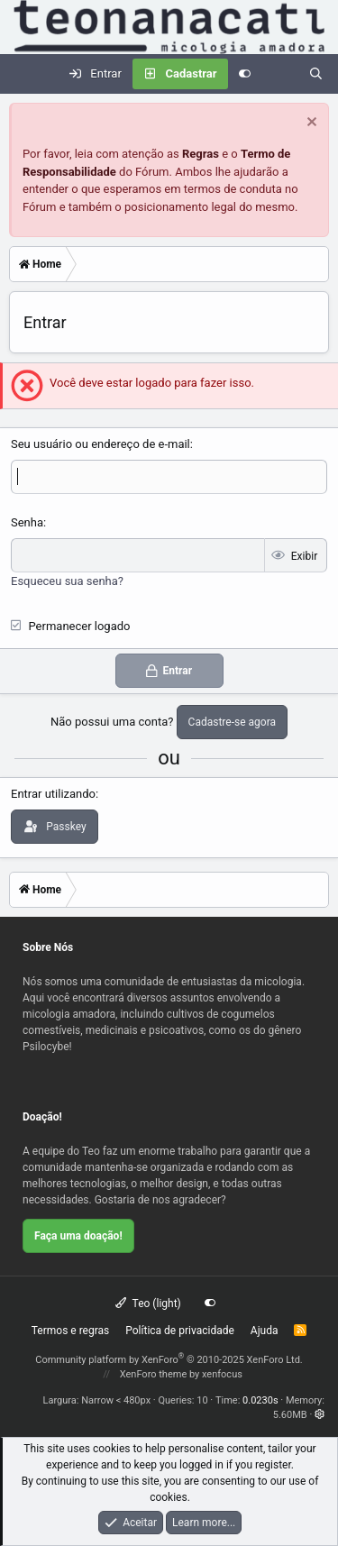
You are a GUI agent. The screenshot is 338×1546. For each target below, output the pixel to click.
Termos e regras (71, 1330)
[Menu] (23, 74)
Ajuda (265, 1330)
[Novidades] (279, 74)
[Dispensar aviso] (309, 123)
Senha (27, 522)
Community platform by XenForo (169, 1360)
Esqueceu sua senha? (67, 581)
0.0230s (260, 1400)
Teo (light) (148, 1303)
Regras (200, 153)
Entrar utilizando (53, 793)
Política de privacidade (179, 1330)
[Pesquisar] (315, 74)
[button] (319, 1415)
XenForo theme (153, 1374)
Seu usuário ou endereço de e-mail (100, 444)
